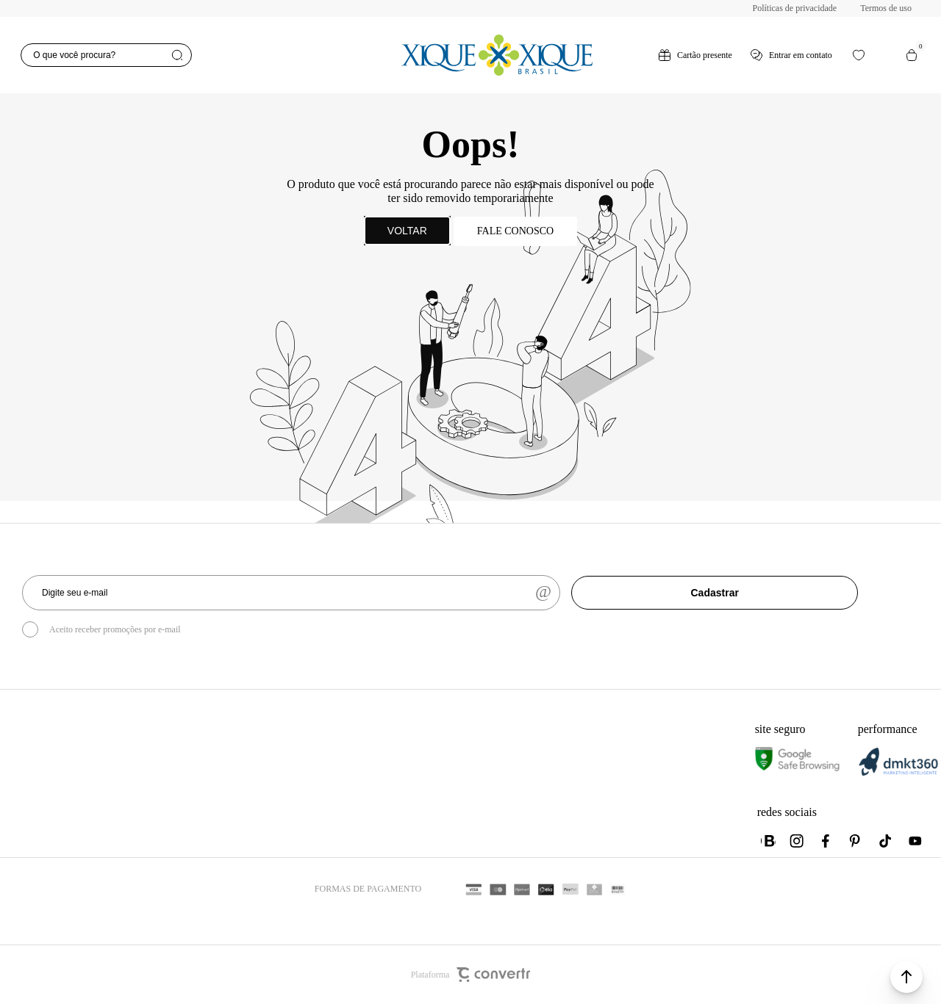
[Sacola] (911, 55)
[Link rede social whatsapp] (768, 841)
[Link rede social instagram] (798, 841)
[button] (906, 977)
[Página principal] (496, 55)
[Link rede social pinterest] (856, 841)
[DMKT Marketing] (899, 773)
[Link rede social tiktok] (886, 841)
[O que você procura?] (106, 55)
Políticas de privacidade (795, 8)
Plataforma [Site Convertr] (471, 974)
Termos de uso (886, 8)
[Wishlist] (858, 55)
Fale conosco (515, 230)
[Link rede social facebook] (827, 841)
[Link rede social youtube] (915, 841)
